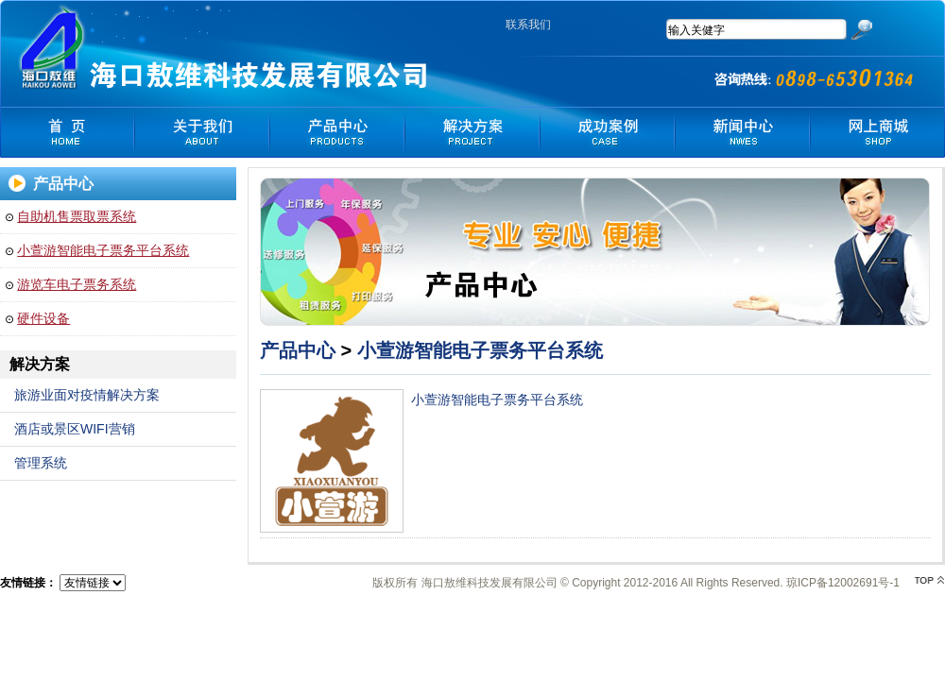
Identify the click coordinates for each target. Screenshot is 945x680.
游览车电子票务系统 (76, 284)
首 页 (66, 132)
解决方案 (472, 132)
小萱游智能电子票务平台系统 (103, 250)
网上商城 (877, 132)
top (929, 580)
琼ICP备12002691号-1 (843, 582)
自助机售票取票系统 (76, 216)
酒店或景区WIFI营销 (74, 428)
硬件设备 (43, 318)
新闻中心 (742, 132)
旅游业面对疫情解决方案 (87, 394)
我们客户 (607, 132)
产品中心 (337, 132)
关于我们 (201, 132)
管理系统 (40, 462)
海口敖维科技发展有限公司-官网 (54, 46)
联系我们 (528, 24)
